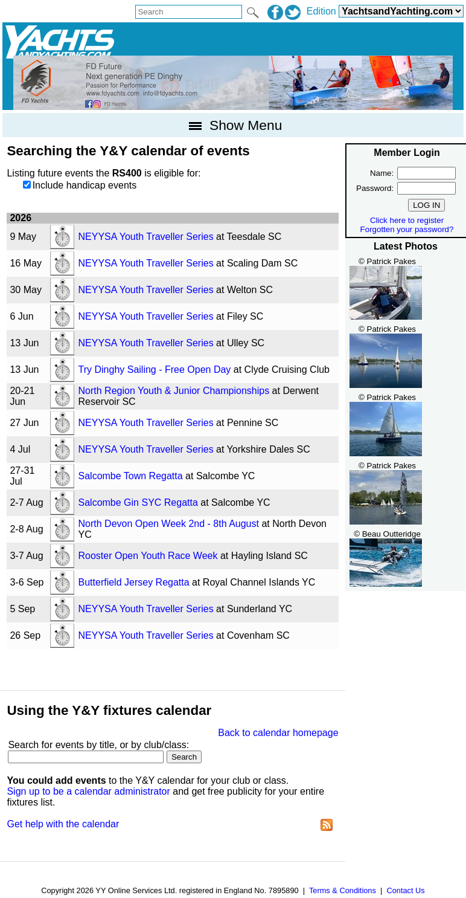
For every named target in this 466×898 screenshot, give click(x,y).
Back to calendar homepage (278, 733)
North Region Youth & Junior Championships (174, 391)
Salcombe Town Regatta (130, 476)
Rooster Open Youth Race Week (148, 556)
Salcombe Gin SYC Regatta (138, 502)
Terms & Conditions (342, 890)
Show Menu (233, 125)
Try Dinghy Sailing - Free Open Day (154, 369)
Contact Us (405, 890)
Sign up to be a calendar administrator (88, 791)
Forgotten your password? (407, 229)
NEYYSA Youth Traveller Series (146, 236)
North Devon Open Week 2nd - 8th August (168, 523)
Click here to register (407, 220)
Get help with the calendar (63, 824)
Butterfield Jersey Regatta (134, 582)
